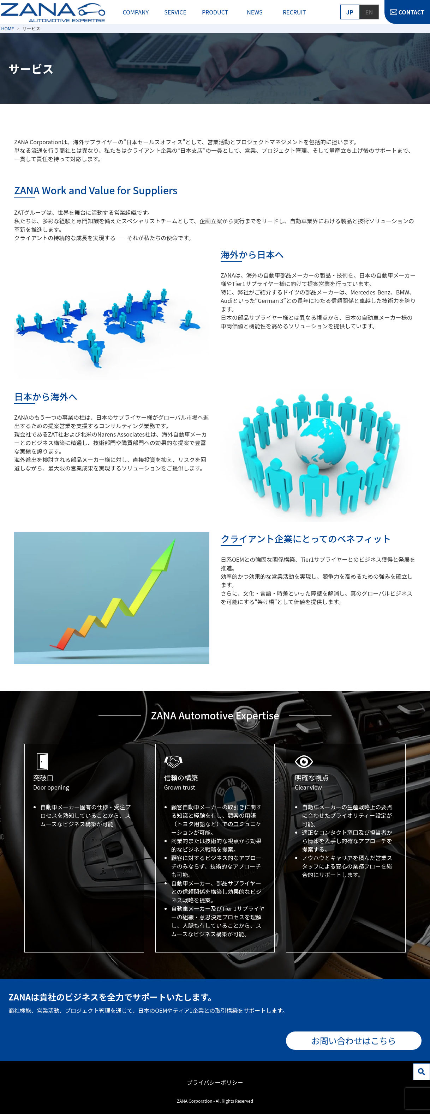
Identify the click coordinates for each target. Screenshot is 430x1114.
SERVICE (175, 12)
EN (369, 12)
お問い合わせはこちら (353, 1040)
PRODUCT (215, 12)
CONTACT (411, 12)
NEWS (254, 12)
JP (349, 12)
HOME (7, 28)
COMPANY (136, 12)
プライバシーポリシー (215, 1082)
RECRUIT (294, 12)
